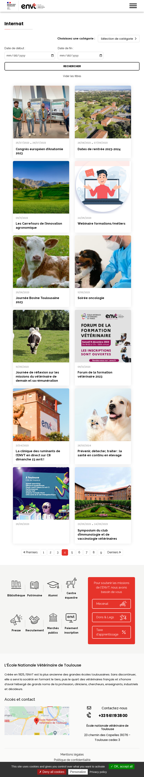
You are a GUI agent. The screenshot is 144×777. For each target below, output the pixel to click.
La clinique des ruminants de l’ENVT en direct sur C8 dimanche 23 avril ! (38, 455)
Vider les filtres (72, 76)
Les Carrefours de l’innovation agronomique (39, 225)
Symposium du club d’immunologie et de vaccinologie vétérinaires (97, 534)
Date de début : (14, 48)
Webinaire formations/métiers (101, 223)
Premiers (30, 552)
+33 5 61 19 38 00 (106, 715)
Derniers (114, 552)
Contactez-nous (107, 708)
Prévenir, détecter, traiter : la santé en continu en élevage (100, 453)
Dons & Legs (111, 617)
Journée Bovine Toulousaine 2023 (37, 300)
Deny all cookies (51, 771)
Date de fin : (66, 48)
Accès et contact (19, 699)
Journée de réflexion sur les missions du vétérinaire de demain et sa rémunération (37, 376)
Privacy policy (98, 771)
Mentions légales (72, 754)
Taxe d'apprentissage (111, 632)
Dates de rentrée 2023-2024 (99, 149)
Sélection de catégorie (118, 39)
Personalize (78, 771)
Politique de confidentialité (72, 760)
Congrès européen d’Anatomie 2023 (39, 151)
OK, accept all (122, 766)
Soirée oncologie (91, 298)
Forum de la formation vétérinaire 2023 (95, 374)
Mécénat (111, 604)
